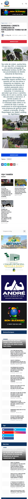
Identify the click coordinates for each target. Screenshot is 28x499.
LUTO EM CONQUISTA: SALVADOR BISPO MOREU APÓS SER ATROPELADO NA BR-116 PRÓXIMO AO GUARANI (7, 192)
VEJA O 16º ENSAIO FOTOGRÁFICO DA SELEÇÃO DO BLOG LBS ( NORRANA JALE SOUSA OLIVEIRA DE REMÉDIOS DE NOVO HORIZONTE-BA (13, 453)
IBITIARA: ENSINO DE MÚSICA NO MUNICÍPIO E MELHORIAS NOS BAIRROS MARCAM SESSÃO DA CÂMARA (17, 378)
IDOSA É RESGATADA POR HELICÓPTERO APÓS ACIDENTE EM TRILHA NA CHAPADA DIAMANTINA (20, 191)
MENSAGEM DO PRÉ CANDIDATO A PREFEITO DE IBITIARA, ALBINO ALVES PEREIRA (17, 403)
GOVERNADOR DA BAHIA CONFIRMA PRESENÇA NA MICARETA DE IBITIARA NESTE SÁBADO (17, 369)
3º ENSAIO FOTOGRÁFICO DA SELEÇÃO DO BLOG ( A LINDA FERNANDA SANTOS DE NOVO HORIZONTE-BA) (17, 484)
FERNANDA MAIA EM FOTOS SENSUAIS (18, 410)
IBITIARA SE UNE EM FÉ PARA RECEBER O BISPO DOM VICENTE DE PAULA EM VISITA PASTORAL (18, 394)
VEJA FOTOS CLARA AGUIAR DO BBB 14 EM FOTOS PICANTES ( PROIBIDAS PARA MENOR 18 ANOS (17, 475)
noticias (10, 23)
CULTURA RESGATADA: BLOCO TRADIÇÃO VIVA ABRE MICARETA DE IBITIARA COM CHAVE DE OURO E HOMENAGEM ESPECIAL (18, 353)
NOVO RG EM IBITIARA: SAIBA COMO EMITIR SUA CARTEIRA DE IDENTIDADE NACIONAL (13, 343)
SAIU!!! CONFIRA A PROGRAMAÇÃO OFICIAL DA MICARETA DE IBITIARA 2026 (18, 362)
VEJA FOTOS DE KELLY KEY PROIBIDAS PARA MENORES (17, 491)
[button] (1, 3)
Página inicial (4, 23)
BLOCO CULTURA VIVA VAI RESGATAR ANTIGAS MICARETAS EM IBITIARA (17, 387)
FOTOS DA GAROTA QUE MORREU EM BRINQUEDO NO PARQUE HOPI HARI (17, 417)
